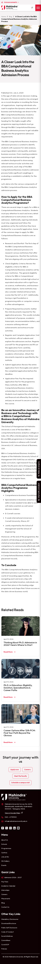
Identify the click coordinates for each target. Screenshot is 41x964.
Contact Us (5, 907)
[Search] (32, 8)
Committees (5, 940)
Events (3, 865)
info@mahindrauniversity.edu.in (16, 821)
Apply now (14, 770)
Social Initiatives (7, 936)
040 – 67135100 (11, 817)
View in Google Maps (12, 813)
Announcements (10, 2)
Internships (5, 890)
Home (3, 17)
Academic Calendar (8, 886)
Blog (10, 17)
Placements (5, 899)
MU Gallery (5, 861)
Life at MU (5, 857)
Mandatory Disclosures (9, 919)
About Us (4, 840)
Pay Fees (4, 882)
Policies (4, 949)
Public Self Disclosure (9, 928)
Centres (4, 853)
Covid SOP (5, 945)
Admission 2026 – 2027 (13, 877)
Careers (27, 770)
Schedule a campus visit (20, 783)
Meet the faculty (20, 776)
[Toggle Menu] (38, 8)
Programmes (6, 848)
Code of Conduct (7, 932)
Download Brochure (8, 923)
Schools (4, 844)
